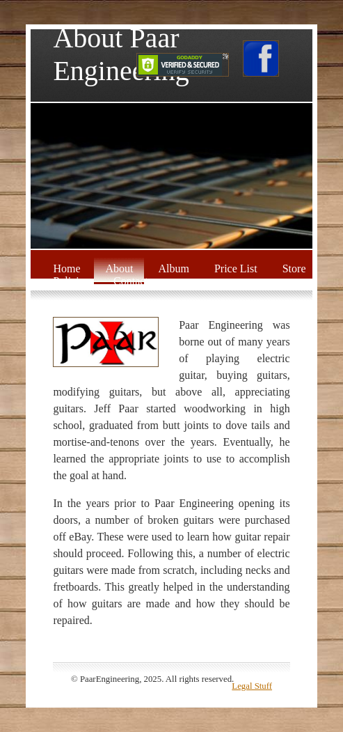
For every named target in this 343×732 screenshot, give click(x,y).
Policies (70, 281)
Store (294, 268)
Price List (235, 268)
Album (173, 268)
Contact (130, 281)
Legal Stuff (252, 686)
